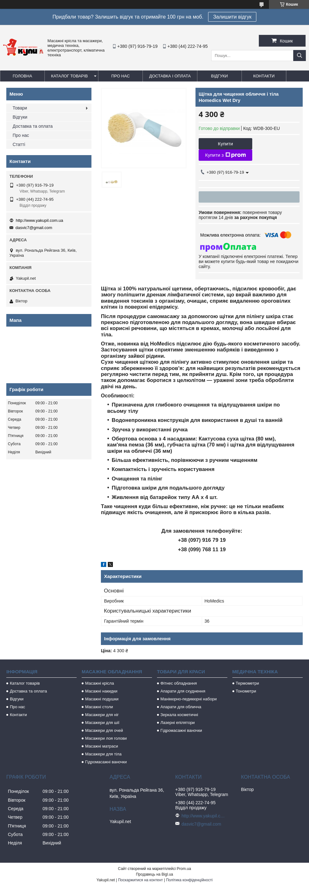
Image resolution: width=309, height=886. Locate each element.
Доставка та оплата (33, 126)
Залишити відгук (232, 17)
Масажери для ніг (102, 714)
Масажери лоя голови (106, 738)
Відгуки (219, 76)
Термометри (247, 683)
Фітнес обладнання (178, 683)
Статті (19, 144)
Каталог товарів (69, 76)
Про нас (120, 76)
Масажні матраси (101, 746)
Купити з (225, 155)
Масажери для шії (102, 722)
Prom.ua (184, 868)
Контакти (264, 76)
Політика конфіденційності (189, 880)
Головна (22, 76)
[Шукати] (299, 55)
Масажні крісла (99, 683)
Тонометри (246, 691)
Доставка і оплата (170, 76)
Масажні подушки (102, 699)
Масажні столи (99, 706)
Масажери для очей (104, 730)
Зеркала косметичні (179, 714)
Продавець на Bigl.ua (154, 874)
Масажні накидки (101, 691)
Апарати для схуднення (182, 691)
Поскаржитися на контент (140, 880)
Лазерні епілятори (177, 722)
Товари (20, 107)
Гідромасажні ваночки (106, 762)
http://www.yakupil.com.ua (39, 220)
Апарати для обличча (180, 706)
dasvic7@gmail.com (33, 227)
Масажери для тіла (103, 754)
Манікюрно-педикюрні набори (188, 699)
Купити (225, 143)
